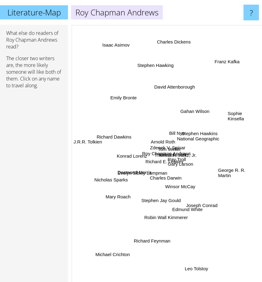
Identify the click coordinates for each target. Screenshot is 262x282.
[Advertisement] (34, 187)
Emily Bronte (123, 101)
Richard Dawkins (112, 138)
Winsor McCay (178, 186)
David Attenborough (175, 88)
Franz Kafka (226, 62)
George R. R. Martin (231, 173)
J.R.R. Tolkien (88, 145)
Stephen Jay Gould (160, 202)
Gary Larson (183, 165)
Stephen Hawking (157, 60)
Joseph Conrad (201, 206)
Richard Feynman (153, 243)
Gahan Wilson (192, 114)
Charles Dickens (175, 34)
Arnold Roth (160, 140)
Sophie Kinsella (236, 119)
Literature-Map (34, 12)
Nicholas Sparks (114, 178)
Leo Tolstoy (198, 275)
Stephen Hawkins (198, 136)
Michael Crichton (114, 258)
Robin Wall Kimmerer (166, 211)
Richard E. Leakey (161, 163)
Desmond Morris (135, 169)
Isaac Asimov (113, 35)
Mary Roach (121, 193)
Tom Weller (165, 146)
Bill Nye (178, 131)
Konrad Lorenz (135, 157)
